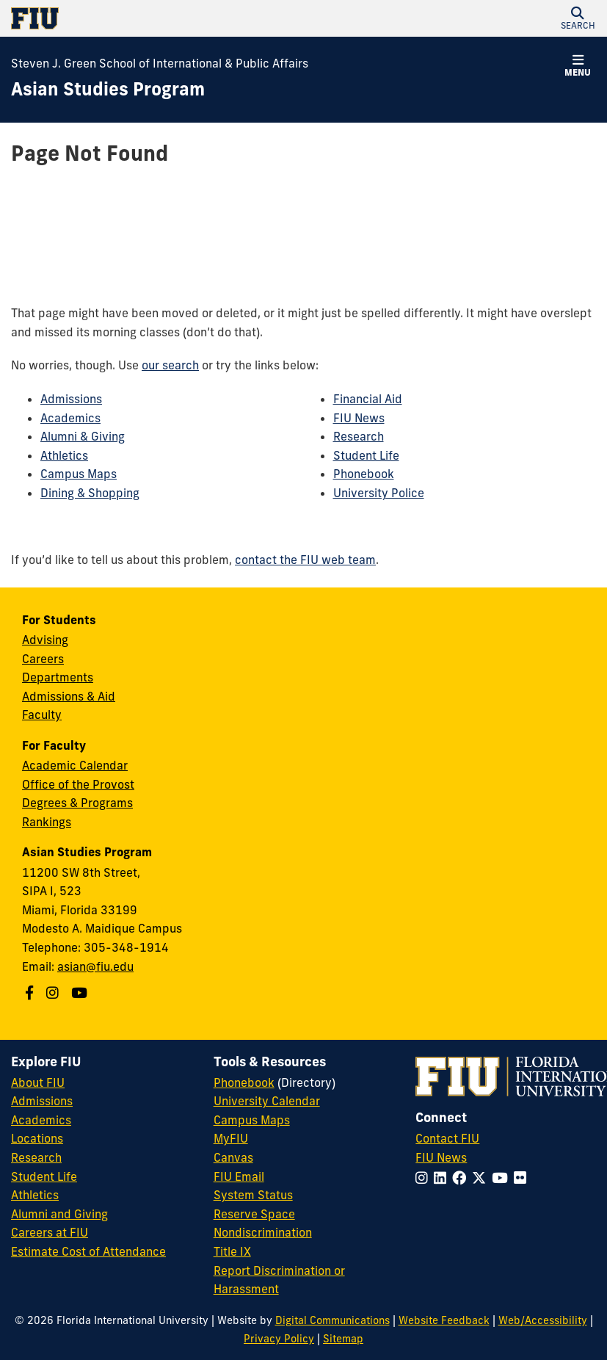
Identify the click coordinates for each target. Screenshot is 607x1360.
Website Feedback (444, 1320)
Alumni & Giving (82, 436)
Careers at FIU (49, 1232)
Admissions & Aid (68, 696)
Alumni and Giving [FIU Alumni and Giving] (59, 1214)
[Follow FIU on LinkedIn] (443, 1178)
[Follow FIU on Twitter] (482, 1178)
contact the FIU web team (305, 559)
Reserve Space (254, 1214)
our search (170, 365)
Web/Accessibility (542, 1320)
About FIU (38, 1082)
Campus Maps (78, 473)
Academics (70, 417)
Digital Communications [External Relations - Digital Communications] (332, 1320)
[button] (577, 18)
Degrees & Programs (77, 802)
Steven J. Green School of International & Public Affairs (159, 63)
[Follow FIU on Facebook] (462, 1178)
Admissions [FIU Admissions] (42, 1100)
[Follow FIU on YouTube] (503, 1178)
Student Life (366, 455)
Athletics (64, 455)
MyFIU (231, 1138)
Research (358, 436)
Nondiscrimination (263, 1232)
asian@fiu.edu (95, 966)
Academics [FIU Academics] (41, 1120)
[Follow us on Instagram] (54, 993)
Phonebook (363, 473)
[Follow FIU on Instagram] (424, 1178)
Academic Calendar (75, 765)
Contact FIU (447, 1138)
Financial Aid (367, 398)
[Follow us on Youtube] (81, 993)
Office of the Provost (78, 784)
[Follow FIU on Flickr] (523, 1178)
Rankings (46, 821)
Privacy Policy (279, 1338)
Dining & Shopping (89, 492)
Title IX (232, 1251)
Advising (45, 639)
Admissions (71, 398)
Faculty (42, 714)
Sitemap (343, 1338)
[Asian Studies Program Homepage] (108, 89)
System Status (253, 1194)
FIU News (359, 417)
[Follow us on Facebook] (31, 993)
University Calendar (267, 1100)
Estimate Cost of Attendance (88, 1251)
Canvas (233, 1157)
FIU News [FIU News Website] (441, 1157)
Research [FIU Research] (36, 1157)
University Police (378, 492)
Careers (43, 658)
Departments (57, 677)
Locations (37, 1138)
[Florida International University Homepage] (157, 18)
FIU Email (239, 1176)
